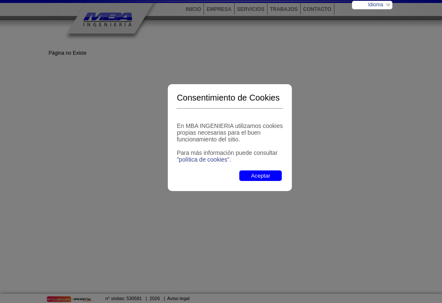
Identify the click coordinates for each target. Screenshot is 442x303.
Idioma (375, 5)
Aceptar (260, 176)
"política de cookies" (203, 159)
